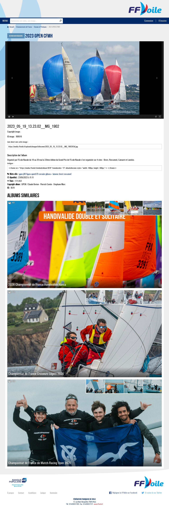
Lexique (43, 493)
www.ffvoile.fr (98, 504)
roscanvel (67, 174)
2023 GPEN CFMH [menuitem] (54, 27)
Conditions (32, 493)
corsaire (42, 174)
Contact (21, 493)
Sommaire (53, 493)
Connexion (148, 20)
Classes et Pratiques (40, 27)
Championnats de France (24, 27)
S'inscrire (162, 20)
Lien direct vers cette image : (84, 145)
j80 (24, 174)
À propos (10, 493)
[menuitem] (11, 27)
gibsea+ (49, 174)
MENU (5, 20)
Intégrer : (84, 166)
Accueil (10, 27)
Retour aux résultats (16, 36)
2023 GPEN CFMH (39, 36)
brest (61, 174)
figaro (28, 174)
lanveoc (56, 174)
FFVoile (145, 8)
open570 (34, 174)
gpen (21, 174)
